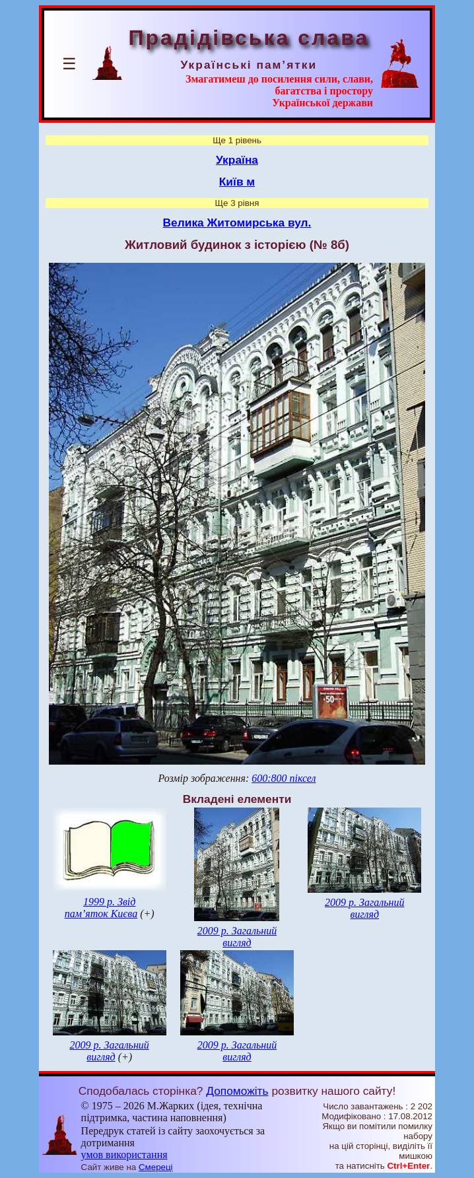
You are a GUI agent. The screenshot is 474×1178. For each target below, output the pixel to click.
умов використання (124, 1154)
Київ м (237, 181)
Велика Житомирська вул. (237, 222)
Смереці (156, 1167)
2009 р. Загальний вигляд (237, 936)
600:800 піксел (284, 778)
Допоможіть (237, 1090)
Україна (237, 159)
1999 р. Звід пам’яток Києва (101, 907)
